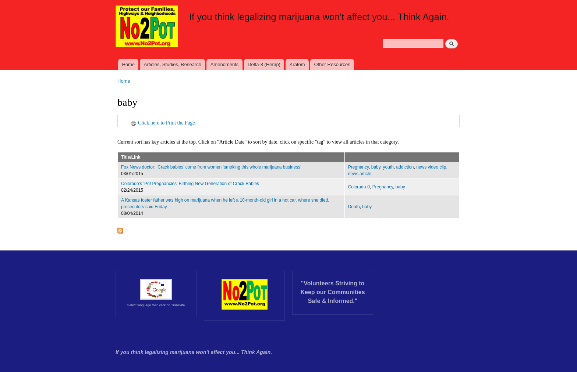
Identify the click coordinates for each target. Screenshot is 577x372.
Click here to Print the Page (163, 123)
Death (354, 206)
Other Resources (332, 64)
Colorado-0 (359, 186)
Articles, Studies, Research (172, 64)
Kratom (297, 64)
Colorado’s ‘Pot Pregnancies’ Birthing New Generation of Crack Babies (190, 183)
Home (128, 64)
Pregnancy (358, 167)
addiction (405, 167)
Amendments (224, 64)
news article (359, 173)
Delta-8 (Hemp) (264, 64)
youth (388, 167)
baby (375, 167)
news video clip (431, 167)
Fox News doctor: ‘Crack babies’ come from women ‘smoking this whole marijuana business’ (211, 167)
